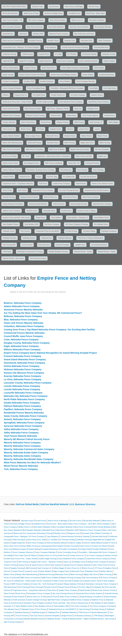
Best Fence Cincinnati (34, 27)
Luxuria (97, 129)
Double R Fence (30, 68)
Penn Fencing (82, 170)
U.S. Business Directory (82, 504)
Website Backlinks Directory (58, 251)
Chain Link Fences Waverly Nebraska (23, 323)
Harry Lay (77, 109)
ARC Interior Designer (36, 20)
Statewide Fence (49, 211)
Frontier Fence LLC (58, 95)
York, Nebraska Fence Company (21, 469)
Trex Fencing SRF (9, 245)
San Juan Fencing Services (69, 190)
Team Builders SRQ (31, 224)
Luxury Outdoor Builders (11, 136)
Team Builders (56, 217)
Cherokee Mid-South (101, 47)
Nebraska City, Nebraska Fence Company (25, 396)
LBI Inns (70, 129)
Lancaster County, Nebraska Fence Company (27, 382)
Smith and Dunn (58, 204)
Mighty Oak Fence (87, 143)
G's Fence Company (78, 95)
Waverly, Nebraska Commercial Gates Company (29, 449)
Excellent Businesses (106, 75)
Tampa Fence (40, 217)
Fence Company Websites (12, 88)
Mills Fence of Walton (56, 149)
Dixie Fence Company (65, 61)
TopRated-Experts (28, 238)
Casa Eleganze (50, 47)
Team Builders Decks (101, 217)
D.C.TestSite (71, 54)
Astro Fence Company (58, 20)
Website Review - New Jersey (13, 258)
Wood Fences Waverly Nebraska (21, 466)
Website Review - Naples (107, 251)
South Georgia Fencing (79, 204)
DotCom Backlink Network (88, 61)
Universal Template (62, 245)
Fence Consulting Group (35, 88)
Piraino (38, 177)
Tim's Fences (25, 231)
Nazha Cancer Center (10, 163)
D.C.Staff (58, 54)
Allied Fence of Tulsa (31, 13)
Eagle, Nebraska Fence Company (21, 346)
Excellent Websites (47, 81)
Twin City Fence (44, 245)
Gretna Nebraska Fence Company (21, 366)
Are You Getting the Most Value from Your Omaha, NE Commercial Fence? (43, 313)
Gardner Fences (97, 95)
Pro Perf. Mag (52, 177)
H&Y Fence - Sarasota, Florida (57, 109)
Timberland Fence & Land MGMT (47, 231)
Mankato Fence (69, 136)
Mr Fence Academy (102, 149)
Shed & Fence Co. (50, 197)
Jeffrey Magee (113, 122)
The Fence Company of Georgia (76, 224)
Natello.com (102, 156)
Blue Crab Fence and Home (84, 34)
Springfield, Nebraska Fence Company (24, 422)
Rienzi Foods (7, 190)
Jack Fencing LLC (96, 122)
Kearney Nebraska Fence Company (22, 376)
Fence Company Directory (85, 81)
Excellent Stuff (29, 81)
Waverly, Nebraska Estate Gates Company (26, 452)
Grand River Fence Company (98, 102)
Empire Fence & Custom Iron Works (32, 75)
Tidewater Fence (8, 231)
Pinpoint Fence (25, 177)
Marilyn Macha (86, 136)
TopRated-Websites (65, 238)
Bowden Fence (53, 40)
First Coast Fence (110, 88)
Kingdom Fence (55, 129)
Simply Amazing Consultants (13, 204)
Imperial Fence (109, 115)
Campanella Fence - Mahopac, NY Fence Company (21, 47)
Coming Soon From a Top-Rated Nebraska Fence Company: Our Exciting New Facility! (49, 329)
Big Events (23, 34)
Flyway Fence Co (21, 95)
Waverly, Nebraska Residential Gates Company (28, 459)
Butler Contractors (104, 40)
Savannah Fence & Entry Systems (97, 190)
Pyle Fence (43, 183)
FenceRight (93, 88)
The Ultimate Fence (101, 224)
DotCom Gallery (109, 61)
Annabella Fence (74, 13)
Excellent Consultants (10, 81)
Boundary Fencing (35, 40)
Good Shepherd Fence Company (70, 102)
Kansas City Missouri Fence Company (24, 373)
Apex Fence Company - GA (12, 20)
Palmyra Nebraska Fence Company (22, 406)
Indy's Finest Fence (28, 122)
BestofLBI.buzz (8, 34)
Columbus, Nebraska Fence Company (24, 326)
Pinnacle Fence (8, 177)
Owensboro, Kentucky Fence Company (40, 170)
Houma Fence (56, 115)
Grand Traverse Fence (11, 109)
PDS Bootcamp (65, 170)
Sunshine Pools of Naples (87, 211)
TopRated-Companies (109, 231)
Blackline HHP (38, 34)
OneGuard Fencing (92, 163)
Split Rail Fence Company (102, 204)
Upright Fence (80, 245)
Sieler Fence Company (91, 197)
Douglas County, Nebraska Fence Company (27, 343)
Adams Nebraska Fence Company (22, 306)
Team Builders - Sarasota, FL (77, 217)
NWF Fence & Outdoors (53, 163)
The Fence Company (51, 224)
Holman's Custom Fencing (35, 115)
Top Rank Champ (89, 231)
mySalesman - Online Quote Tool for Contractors (53, 156)
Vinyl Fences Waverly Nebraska (20, 436)
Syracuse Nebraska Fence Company (23, 426)
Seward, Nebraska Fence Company (22, 419)
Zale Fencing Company (38, 258)
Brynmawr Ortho (86, 40)
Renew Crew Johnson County (102, 183)
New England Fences (31, 163)
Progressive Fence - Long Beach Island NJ (18, 183)
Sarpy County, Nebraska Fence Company (25, 416)
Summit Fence (66, 211)
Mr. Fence (26, 156)
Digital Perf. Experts (26, 61)
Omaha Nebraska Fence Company (22, 402)
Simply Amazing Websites (38, 204)
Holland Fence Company (11, 115)
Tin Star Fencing (71, 231)
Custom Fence (44, 54)
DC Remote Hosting (89, 54)
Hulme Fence (71, 115)
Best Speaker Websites (103, 27)
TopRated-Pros (46, 238)
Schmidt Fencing (8, 197)
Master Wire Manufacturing (12, 143)
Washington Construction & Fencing (30, 251)
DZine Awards (99, 68)
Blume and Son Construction (13, 40)
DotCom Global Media (10, 68)
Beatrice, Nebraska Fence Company (23, 303)
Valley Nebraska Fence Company (21, 429)
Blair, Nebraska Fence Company (21, 319)
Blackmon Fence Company (58, 34)
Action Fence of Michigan (74, 6)
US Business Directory (99, 245)
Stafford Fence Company (11, 211)
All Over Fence (94, 6)
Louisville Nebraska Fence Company (23, 392)
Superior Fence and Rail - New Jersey (16, 217)
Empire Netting (88, 75)
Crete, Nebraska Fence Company (21, 339)
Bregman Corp (69, 40)
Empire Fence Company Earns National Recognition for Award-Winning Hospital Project (50, 353)
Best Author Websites (96, 20)
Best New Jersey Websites (79, 27)
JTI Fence (40, 129)
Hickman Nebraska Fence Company (22, 369)
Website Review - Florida (83, 251)
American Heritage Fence (53, 13)
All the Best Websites (10, 13)
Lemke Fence (84, 129)
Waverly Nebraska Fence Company (22, 442)
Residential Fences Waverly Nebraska (24, 412)
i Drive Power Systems (90, 115)
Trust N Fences (27, 245)
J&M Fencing (79, 122)
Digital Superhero (45, 61)
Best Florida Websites (56, 27)
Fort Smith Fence (39, 95)
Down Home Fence (48, 68)
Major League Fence (33, 136)
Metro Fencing (69, 143)
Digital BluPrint (8, 61)
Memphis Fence (52, 143)
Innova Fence (46, 122)
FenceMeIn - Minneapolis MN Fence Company (67, 88)
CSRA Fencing (27, 54)
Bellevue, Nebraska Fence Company (23, 316)
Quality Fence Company (61, 183)
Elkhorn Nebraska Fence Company (22, 349)
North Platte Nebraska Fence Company (24, 399)
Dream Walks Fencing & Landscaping (74, 68)
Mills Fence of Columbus (34, 149)
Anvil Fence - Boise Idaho (95, 13)
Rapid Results (81, 183)
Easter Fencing (8, 75)
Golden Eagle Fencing (45, 102)
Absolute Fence (37, 6)
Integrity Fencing (62, 122)
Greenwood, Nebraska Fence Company (24, 363)
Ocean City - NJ (73, 163)
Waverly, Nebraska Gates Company (22, 456)
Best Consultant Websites (12, 27)
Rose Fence (22, 190)
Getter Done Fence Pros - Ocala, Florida (17, 102)
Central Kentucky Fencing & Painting (75, 47)
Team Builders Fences (10, 224)
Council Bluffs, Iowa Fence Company (23, 336)
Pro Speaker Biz (69, 177)
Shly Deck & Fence (70, 197)
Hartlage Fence (92, 109)
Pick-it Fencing (98, 170)
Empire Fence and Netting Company (64, 75)
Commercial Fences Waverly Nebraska (24, 333)
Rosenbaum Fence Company (43, 190)
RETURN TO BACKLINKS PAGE (14, 6)
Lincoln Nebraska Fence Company (22, 386)
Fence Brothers (65, 81)
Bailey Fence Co (77, 20)
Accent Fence (54, 6)
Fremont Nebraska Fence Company (22, 356)
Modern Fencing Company (80, 149)
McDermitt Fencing (34, 143)
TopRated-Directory (9, 238)
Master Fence (102, 136)
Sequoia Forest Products (29, 197)
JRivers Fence (26, 129)
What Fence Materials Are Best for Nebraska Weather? (32, 462)
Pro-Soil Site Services (88, 177)
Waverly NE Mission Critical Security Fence (26, 439)
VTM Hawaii (7, 251)
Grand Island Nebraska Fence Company (25, 359)
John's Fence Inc (9, 129)
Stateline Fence (31, 211)
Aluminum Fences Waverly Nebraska (23, 309)
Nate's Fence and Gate (84, 156)
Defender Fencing (108, 54)
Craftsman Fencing (9, 54)
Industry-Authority (9, 122)
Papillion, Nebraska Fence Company (23, 409)
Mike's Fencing (105, 143)
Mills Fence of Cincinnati (11, 149)
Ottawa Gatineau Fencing (12, 170)
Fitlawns (6, 95)
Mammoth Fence (52, 136)
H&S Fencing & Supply (33, 109)
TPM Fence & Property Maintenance (90, 238)
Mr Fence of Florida (10, 156)
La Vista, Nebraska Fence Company (22, 379)
